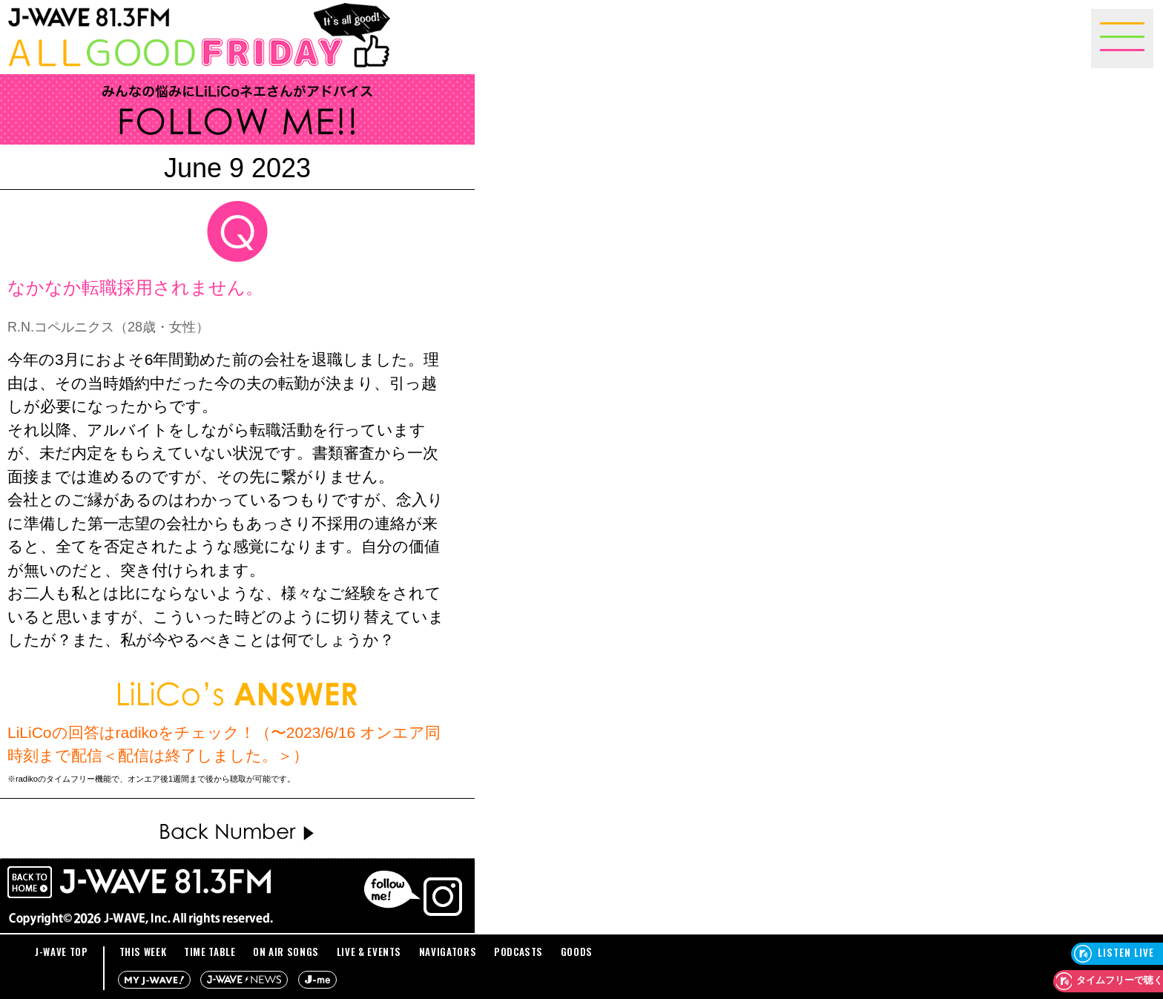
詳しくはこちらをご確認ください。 (360, 778)
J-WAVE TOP (61, 951)
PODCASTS (518, 951)
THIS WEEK (143, 951)
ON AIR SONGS (286, 951)
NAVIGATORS (448, 951)
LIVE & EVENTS (369, 951)
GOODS (577, 951)
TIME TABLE (210, 951)
